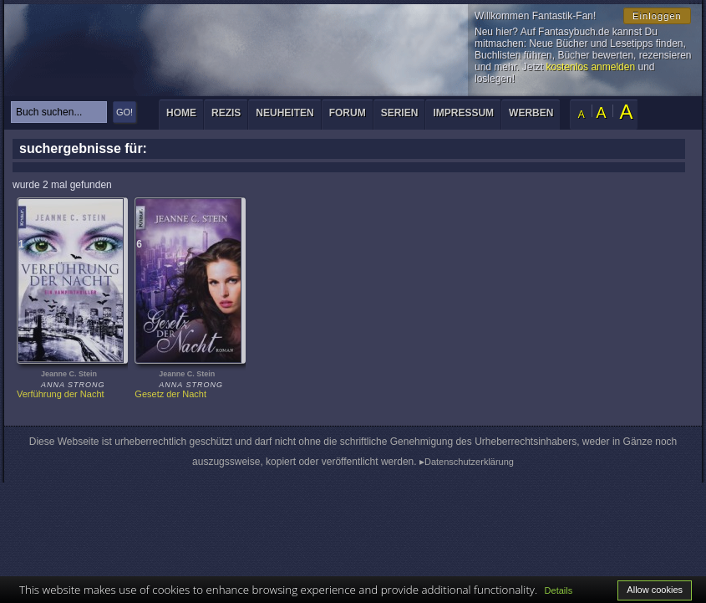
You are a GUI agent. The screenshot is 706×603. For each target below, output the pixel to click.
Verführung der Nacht (60, 394)
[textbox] (59, 112)
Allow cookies (655, 590)
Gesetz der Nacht (170, 394)
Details (559, 590)
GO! (124, 112)
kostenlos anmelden (590, 67)
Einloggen (657, 16)
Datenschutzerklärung (469, 462)
